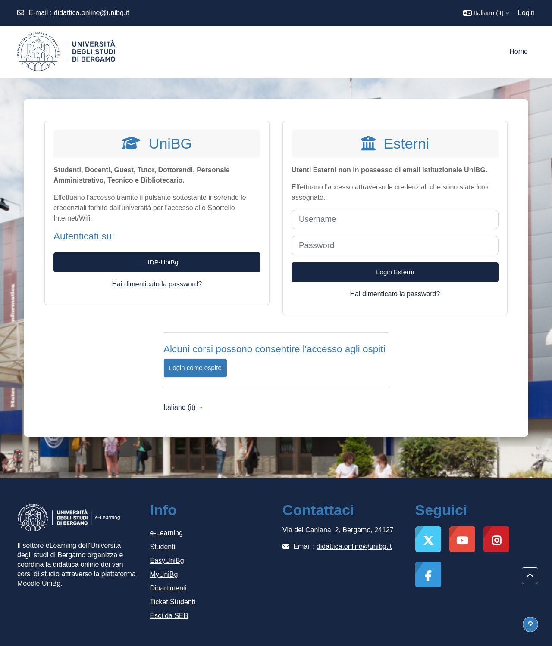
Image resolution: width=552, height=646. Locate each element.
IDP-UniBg (156, 263)
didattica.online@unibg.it (91, 12)
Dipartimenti (168, 588)
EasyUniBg (167, 560)
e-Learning (166, 533)
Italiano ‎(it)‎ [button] (180, 407)
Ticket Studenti (172, 602)
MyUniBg (164, 574)
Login (526, 12)
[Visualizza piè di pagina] (530, 624)
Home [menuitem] (518, 51)
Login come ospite (195, 367)
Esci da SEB (169, 615)
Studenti (163, 546)
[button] (486, 13)
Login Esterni (395, 272)
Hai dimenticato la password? (157, 284)
